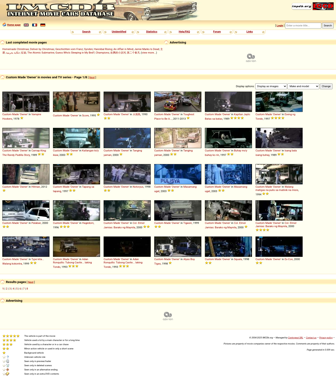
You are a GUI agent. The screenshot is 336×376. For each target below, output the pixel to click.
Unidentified (119, 31)
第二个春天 (133, 52)
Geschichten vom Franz (69, 49)
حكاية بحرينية (13, 52)
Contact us (311, 337)
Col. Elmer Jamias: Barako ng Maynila (276, 224)
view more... (149, 52)
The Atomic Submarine (40, 52)
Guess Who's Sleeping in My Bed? (75, 52)
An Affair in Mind (123, 49)
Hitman (36, 186)
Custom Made (10, 114)
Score (85, 115)
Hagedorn (88, 223)
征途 (23, 52)
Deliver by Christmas (42, 49)
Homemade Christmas (15, 49)
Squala (238, 259)
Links (249, 31)
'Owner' (24, 114)
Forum (217, 31)
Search (86, 31)
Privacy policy (325, 337)
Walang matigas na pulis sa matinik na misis (277, 188)
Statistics (151, 31)
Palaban (36, 223)
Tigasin (187, 223)
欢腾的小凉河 (118, 52)
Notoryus (138, 186)
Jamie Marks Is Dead (146, 49)
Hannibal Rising (103, 49)
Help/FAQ (184, 31)
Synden (88, 49)
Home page (14, 24)
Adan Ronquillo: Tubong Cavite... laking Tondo (72, 263)
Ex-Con (289, 259)
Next (92, 77)
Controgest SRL (295, 337)
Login (279, 25)
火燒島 (136, 114)
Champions (102, 52)
